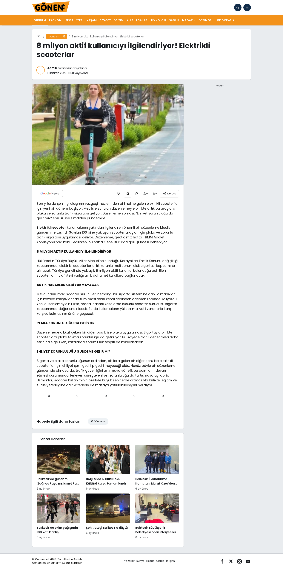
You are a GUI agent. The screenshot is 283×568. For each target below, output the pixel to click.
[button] (247, 7)
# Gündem (98, 421)
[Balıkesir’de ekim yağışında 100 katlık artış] (58, 516)
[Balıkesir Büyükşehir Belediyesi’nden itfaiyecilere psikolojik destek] (157, 516)
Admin (52, 68)
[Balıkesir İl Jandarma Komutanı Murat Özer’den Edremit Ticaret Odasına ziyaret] (157, 467)
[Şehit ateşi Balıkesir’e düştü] (108, 516)
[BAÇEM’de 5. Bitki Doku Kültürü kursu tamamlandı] (108, 467)
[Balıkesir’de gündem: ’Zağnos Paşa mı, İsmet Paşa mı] (58, 467)
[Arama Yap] (238, 7)
